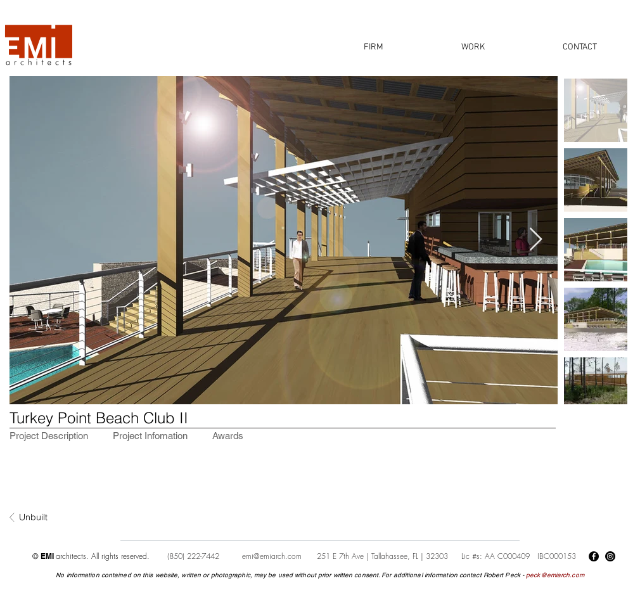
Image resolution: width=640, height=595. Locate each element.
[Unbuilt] (61, 517)
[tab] (49, 435)
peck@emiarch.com (555, 575)
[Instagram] (610, 556)
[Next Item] (535, 239)
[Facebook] (594, 556)
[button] (374, 47)
